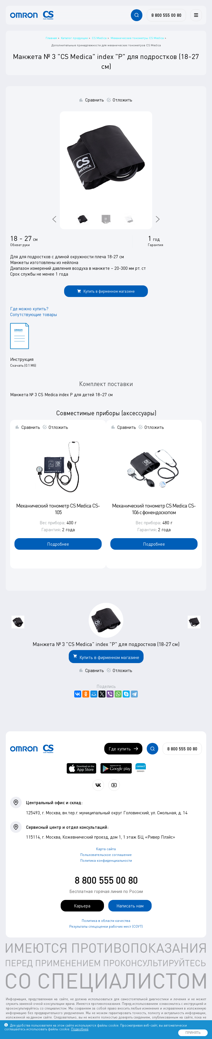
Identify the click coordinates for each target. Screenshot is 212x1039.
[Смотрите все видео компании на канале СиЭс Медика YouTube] (114, 785)
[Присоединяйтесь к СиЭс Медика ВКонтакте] (98, 785)
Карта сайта (106, 849)
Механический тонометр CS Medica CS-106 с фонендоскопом (154, 508)
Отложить (122, 99)
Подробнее (58, 544)
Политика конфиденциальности (106, 860)
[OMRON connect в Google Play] (116, 768)
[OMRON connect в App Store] (81, 768)
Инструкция (22, 359)
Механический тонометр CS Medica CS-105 (58, 508)
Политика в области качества (106, 920)
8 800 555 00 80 (106, 880)
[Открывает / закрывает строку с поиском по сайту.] (136, 15)
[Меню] (196, 15)
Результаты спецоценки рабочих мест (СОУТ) (106, 926)
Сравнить (94, 99)
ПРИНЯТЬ (192, 1032)
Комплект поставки (106, 383)
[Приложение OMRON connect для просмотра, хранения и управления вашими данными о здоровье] (140, 768)
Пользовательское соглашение (106, 854)
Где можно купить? (29, 308)
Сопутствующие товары (33, 314)
